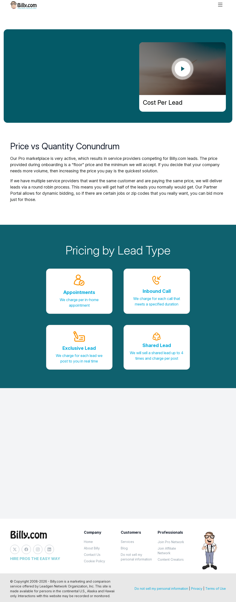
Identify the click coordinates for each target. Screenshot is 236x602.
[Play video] (182, 69)
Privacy (196, 588)
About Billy (92, 548)
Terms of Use (215, 588)
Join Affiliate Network (167, 550)
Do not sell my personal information (136, 557)
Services (127, 542)
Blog (124, 548)
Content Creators (171, 559)
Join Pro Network (171, 542)
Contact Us (92, 555)
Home (88, 542)
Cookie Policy (94, 561)
